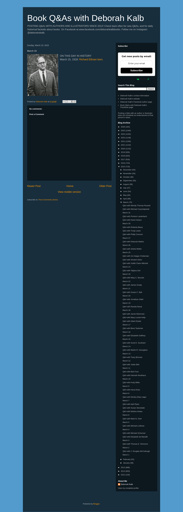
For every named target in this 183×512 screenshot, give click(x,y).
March (126, 202)
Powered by (136, 79)
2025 (123, 130)
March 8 (126, 393)
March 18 (126, 310)
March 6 (126, 415)
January (126, 463)
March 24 (126, 267)
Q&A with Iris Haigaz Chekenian (136, 256)
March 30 (126, 223)
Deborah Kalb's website (130, 99)
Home (69, 186)
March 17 (126, 325)
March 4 (126, 429)
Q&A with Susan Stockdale (134, 408)
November (127, 173)
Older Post (105, 186)
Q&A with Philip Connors (133, 234)
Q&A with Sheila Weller (132, 249)
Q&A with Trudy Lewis (132, 231)
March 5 (126, 422)
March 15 (126, 339)
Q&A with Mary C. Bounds (133, 278)
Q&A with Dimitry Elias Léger (134, 397)
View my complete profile (128, 488)
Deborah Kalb (127, 484)
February (127, 459)
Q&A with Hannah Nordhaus (134, 375)
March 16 (126, 332)
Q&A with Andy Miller (131, 382)
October (126, 177)
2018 (123, 156)
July (125, 188)
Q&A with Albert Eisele (132, 321)
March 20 (126, 296)
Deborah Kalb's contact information (134, 96)
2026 (123, 127)
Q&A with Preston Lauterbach (135, 216)
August (126, 184)
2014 (123, 467)
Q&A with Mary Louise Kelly (134, 317)
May (125, 195)
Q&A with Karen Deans (132, 220)
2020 (123, 149)
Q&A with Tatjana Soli (131, 270)
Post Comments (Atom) (48, 200)
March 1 (126, 455)
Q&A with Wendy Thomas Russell (136, 205)
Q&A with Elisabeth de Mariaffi (135, 437)
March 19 (126, 303)
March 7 (126, 401)
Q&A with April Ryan (131, 404)
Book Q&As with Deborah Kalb (85, 18)
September (128, 181)
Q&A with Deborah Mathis (133, 242)
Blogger (96, 504)
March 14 (126, 346)
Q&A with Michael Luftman (133, 426)
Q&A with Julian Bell (131, 364)
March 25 (126, 252)
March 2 (126, 448)
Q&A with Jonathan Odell (133, 299)
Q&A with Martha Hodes (132, 411)
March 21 (126, 288)
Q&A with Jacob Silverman (133, 314)
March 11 (126, 368)
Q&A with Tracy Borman (132, 357)
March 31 (126, 213)
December (127, 170)
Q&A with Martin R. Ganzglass (135, 350)
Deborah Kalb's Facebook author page (136, 102)
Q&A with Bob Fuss (131, 372)
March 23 (126, 274)
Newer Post (34, 186)
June (125, 191)
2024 (123, 134)
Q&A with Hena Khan (131, 390)
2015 (123, 167)
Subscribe (136, 70)
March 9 (126, 386)
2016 (123, 163)
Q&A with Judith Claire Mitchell (135, 263)
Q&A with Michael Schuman (134, 433)
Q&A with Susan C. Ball (132, 292)
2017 (123, 159)
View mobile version (69, 191)
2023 (123, 138)
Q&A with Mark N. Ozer (132, 419)
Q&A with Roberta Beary (133, 227)
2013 (123, 471)
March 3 (126, 440)
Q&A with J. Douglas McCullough (136, 451)
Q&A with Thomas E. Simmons (135, 444)
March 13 (126, 354)
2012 (123, 475)
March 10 (126, 379)
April (125, 199)
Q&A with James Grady (132, 285)
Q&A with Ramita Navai (132, 307)
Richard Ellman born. (91, 59)
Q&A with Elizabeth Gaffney (134, 335)
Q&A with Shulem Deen (132, 260)
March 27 (126, 238)
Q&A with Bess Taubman (133, 328)
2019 (123, 152)
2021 (123, 145)
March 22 (126, 281)
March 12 (126, 361)
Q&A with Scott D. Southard (134, 343)
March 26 (126, 245)
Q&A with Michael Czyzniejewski (136, 209)
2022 (123, 141)
